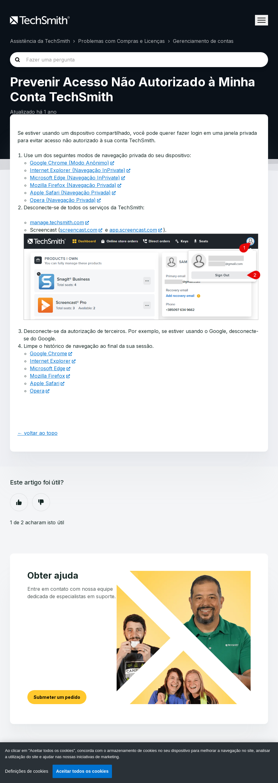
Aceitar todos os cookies (82, 771)
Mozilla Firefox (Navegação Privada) (73, 185)
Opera (37, 391)
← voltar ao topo (37, 433)
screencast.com (78, 230)
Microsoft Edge (47, 368)
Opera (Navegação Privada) (63, 200)
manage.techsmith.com (57, 222)
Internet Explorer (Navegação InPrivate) (77, 170)
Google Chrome (48, 353)
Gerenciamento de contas (203, 41)
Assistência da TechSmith (40, 41)
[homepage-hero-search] (139, 59)
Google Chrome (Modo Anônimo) (69, 163)
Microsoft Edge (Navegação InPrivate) (75, 178)
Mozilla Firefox (47, 376)
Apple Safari (44, 383)
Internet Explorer (50, 361)
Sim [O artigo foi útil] (19, 502)
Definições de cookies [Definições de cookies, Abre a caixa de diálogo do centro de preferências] (26, 771)
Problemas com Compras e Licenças (121, 41)
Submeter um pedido (57, 697)
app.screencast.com (133, 230)
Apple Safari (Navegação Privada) (70, 192)
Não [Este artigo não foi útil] (41, 502)
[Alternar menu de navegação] (261, 20)
